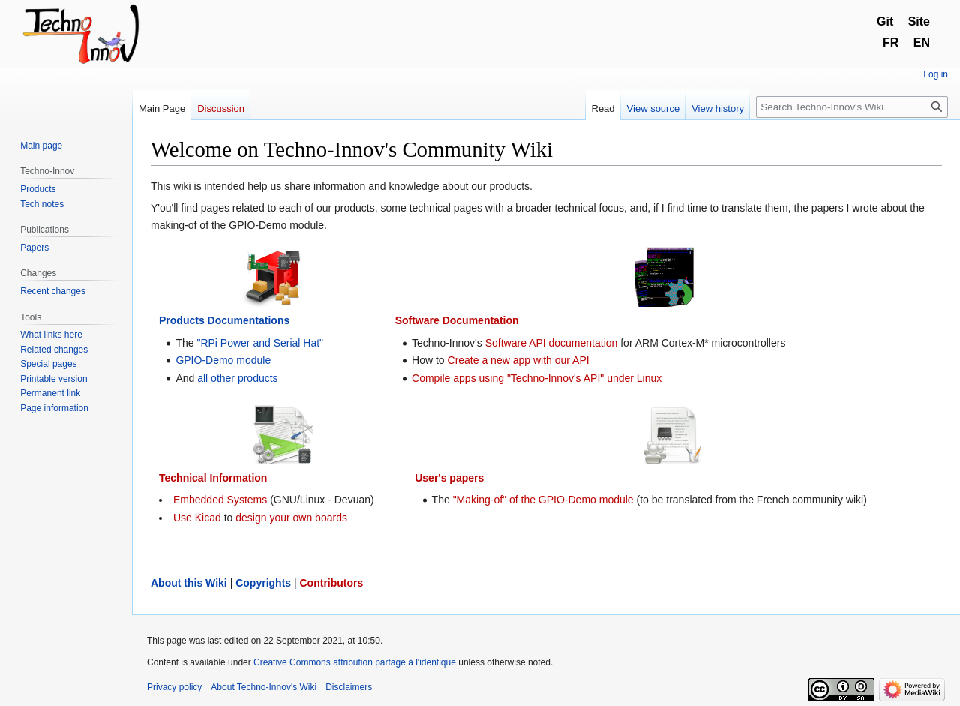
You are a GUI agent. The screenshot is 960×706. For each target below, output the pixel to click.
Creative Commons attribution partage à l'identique (355, 662)
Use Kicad (197, 518)
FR (890, 42)
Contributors (332, 583)
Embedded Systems (220, 500)
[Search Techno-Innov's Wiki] (852, 107)
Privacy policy (174, 687)
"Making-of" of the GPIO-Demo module (543, 500)
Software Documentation (457, 320)
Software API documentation (551, 343)
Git (885, 21)
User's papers (449, 478)
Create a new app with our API (519, 360)
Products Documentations (224, 320)
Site (919, 21)
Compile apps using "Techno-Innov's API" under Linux (537, 378)
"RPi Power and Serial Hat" (259, 343)
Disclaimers (349, 687)
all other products (237, 378)
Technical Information (213, 478)
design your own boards (291, 518)
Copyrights (263, 583)
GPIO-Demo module (223, 360)
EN (922, 42)
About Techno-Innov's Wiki (263, 687)
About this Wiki (189, 583)
